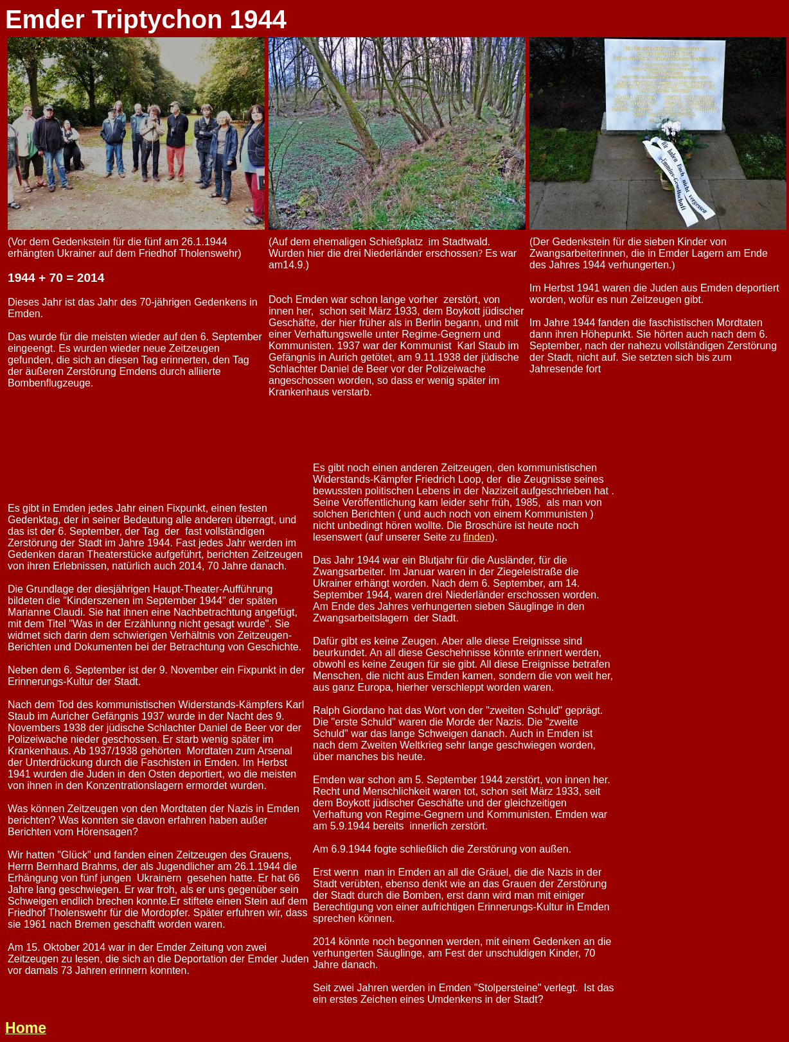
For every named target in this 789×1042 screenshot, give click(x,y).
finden (477, 537)
